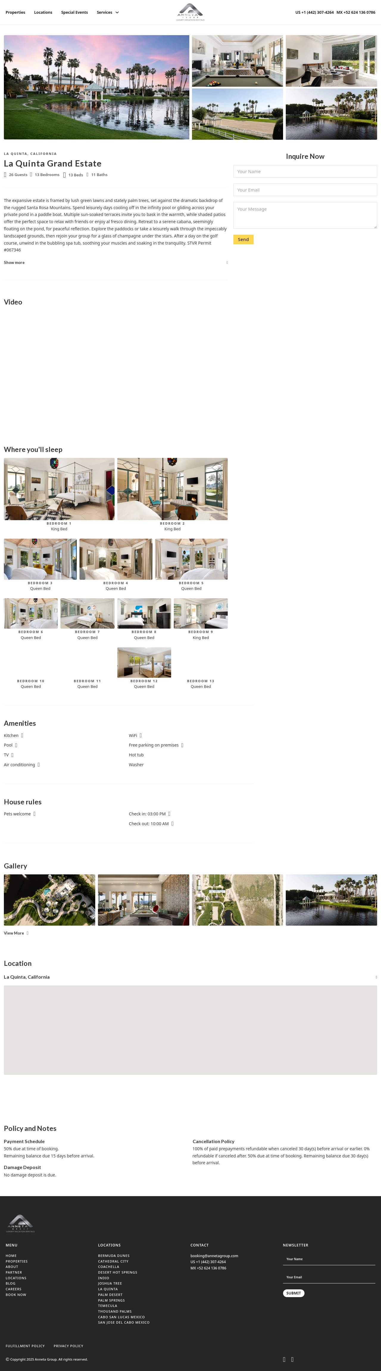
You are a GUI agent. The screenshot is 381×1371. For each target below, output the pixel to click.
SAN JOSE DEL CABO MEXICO (124, 1322)
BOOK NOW (16, 1294)
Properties (15, 12)
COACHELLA (108, 1266)
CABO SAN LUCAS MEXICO (121, 1317)
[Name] (305, 171)
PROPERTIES (17, 1261)
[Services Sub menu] (117, 12)
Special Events (74, 12)
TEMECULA (108, 1305)
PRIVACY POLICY (69, 1346)
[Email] (305, 190)
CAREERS (13, 1289)
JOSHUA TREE (110, 1283)
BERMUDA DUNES (114, 1255)
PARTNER (14, 1272)
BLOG (10, 1283)
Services (104, 12)
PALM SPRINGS (111, 1300)
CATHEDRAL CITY (113, 1261)
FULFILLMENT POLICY (25, 1346)
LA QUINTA (108, 1289)
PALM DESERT (110, 1294)
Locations (43, 12)
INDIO (104, 1278)
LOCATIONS (16, 1278)
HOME (11, 1255)
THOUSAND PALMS (115, 1311)
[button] (116, 262)
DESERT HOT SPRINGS (118, 1272)
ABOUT (12, 1266)
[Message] (305, 215)
